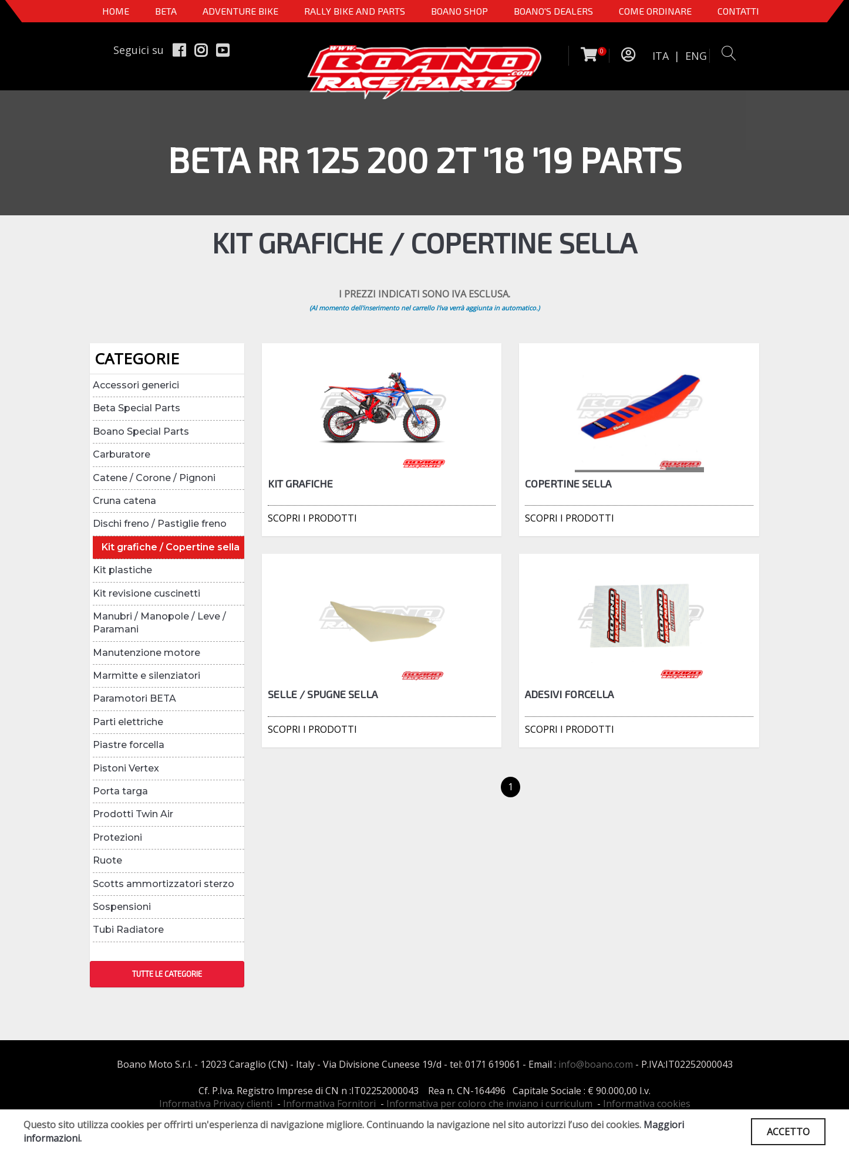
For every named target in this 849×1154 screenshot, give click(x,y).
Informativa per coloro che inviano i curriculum (489, 1103)
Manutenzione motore (146, 652)
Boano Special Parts (141, 431)
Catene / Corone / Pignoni (154, 477)
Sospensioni (122, 906)
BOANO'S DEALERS (553, 10)
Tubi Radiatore (128, 929)
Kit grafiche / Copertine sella (171, 547)
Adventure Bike (240, 10)
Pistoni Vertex (126, 768)
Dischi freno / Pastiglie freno (160, 523)
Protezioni (117, 837)
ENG (696, 56)
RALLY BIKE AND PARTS (354, 10)
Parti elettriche (128, 721)
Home (115, 10)
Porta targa (120, 791)
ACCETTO (788, 1131)
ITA (660, 56)
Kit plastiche (122, 570)
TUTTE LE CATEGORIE (167, 974)
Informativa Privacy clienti (215, 1103)
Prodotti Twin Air (133, 814)
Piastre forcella (128, 744)
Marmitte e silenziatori (146, 675)
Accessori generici (136, 385)
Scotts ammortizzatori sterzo (163, 883)
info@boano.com (595, 1064)
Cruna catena (124, 500)
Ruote (107, 860)
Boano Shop (459, 10)
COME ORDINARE (655, 10)
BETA (166, 10)
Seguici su (138, 50)
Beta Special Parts (136, 408)
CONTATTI (738, 10)
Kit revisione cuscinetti (146, 593)
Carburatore (121, 454)
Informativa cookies (646, 1103)
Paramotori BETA (134, 698)
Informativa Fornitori (329, 1103)
